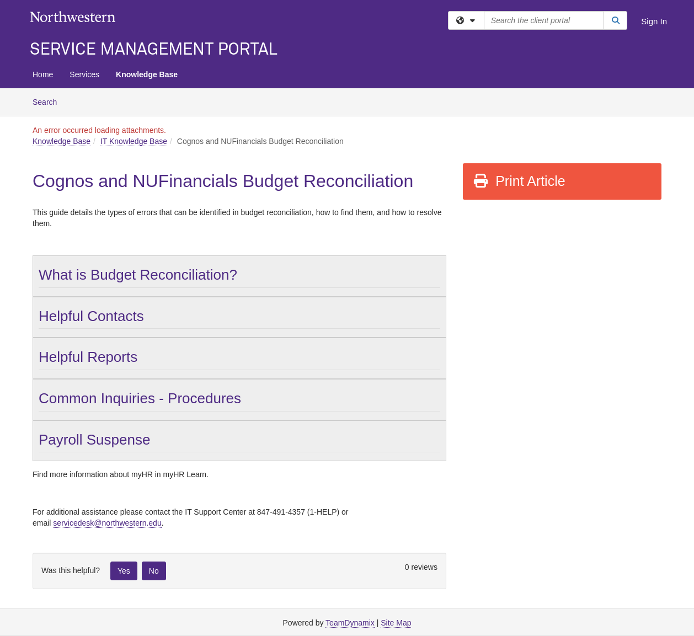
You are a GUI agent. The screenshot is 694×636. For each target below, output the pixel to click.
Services (84, 74)
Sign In (654, 21)
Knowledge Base (147, 74)
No (154, 570)
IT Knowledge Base (133, 141)
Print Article (518, 181)
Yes (124, 570)
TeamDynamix (350, 622)
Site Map (396, 622)
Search (49, 101)
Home (43, 74)
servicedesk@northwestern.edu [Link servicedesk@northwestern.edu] (107, 523)
